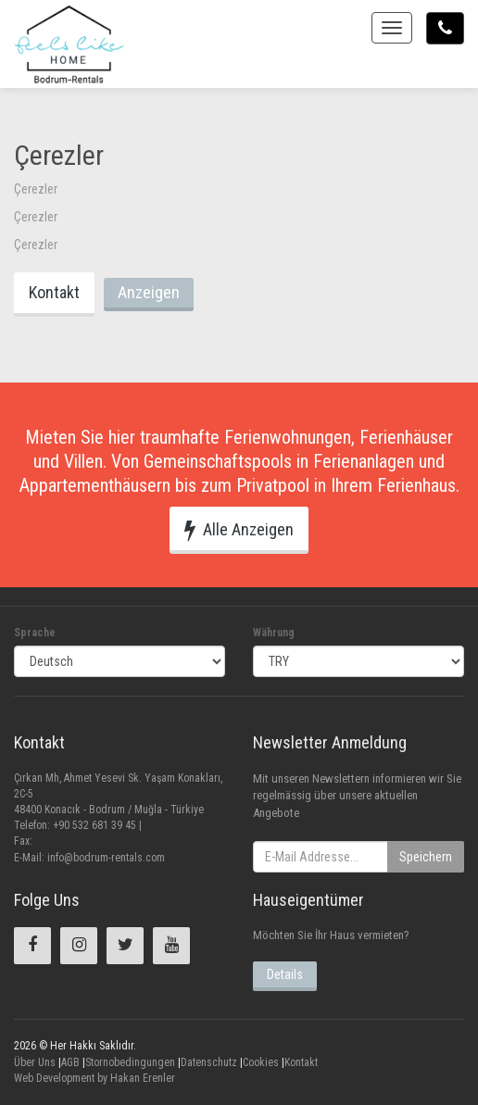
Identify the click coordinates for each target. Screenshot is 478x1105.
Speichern (425, 856)
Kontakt (54, 292)
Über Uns (35, 1062)
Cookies (261, 1062)
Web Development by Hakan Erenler (94, 1078)
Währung (274, 632)
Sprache (35, 632)
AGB (70, 1062)
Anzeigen (149, 292)
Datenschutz (209, 1062)
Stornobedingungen (130, 1062)
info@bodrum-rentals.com (106, 857)
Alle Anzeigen (239, 530)
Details (285, 974)
